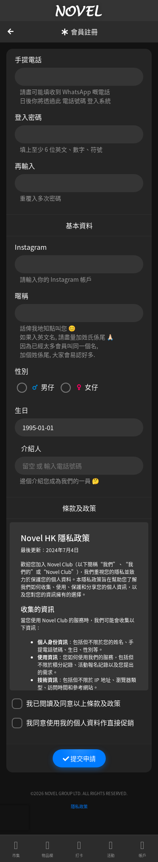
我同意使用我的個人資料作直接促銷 (73, 722)
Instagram (31, 247)
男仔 (35, 387)
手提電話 (28, 59)
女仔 (79, 387)
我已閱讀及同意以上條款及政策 (66, 703)
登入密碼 (28, 117)
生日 (21, 410)
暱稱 (21, 296)
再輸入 (25, 166)
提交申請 (79, 758)
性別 (21, 371)
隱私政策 (79, 806)
